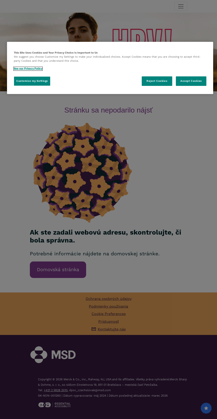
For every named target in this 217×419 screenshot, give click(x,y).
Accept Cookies (191, 81)
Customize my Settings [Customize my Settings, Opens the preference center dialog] (32, 81)
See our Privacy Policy (28, 68)
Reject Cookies (156, 81)
